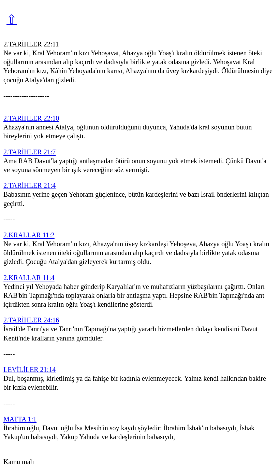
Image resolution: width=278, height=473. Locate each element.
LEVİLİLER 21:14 (29, 369)
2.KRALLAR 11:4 (29, 277)
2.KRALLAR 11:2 (29, 235)
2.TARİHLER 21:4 (29, 185)
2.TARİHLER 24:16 (31, 320)
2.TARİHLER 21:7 (29, 152)
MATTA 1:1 (19, 419)
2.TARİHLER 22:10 (31, 118)
